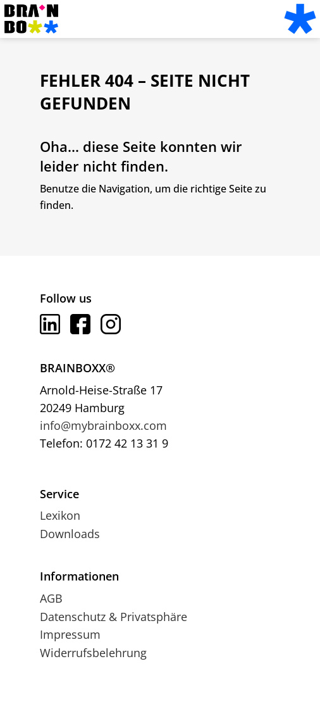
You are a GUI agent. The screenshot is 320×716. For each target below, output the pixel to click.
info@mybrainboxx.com (103, 425)
